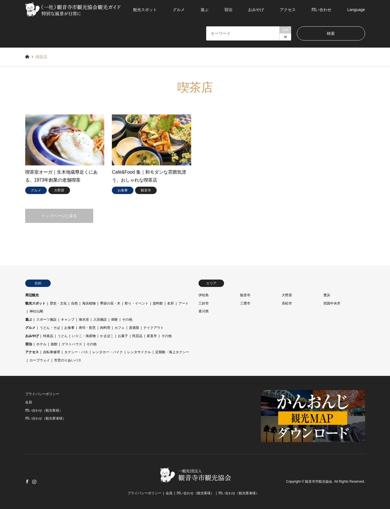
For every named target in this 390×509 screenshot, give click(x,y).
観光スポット (145, 9)
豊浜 (326, 295)
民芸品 (137, 336)
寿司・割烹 (87, 328)
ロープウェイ (39, 360)
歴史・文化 (58, 303)
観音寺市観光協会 (318, 482)
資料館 (158, 303)
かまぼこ (107, 336)
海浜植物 (89, 303)
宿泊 (228, 9)
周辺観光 (32, 295)
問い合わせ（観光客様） (44, 410)
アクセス (288, 9)
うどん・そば (50, 328)
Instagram (34, 482)
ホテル (41, 344)
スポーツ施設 (46, 319)
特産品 (48, 336)
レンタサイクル (139, 352)
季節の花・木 (110, 303)
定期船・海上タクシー (172, 352)
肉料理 (105, 328)
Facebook (27, 482)
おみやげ (256, 9)
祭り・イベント (136, 303)
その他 (127, 319)
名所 (170, 303)
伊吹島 (204, 295)
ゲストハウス (72, 344)
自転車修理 (51, 352)
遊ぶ (204, 9)
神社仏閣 (36, 311)
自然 (74, 303)
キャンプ (67, 319)
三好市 (204, 303)
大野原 (287, 295)
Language (356, 9)
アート (183, 303)
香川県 (204, 311)
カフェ (119, 328)
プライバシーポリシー (42, 394)
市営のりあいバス (67, 360)
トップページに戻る (59, 216)
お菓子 (123, 336)
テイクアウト (153, 328)
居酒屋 (134, 328)
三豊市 (245, 303)
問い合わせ (321, 9)
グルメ (179, 9)
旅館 (54, 344)
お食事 (69, 328)
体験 (114, 319)
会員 (28, 402)
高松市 (287, 303)
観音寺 (245, 295)
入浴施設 (100, 319)
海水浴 (84, 319)
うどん (62, 336)
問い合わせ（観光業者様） (45, 418)
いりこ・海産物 (84, 336)
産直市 (152, 336)
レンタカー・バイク (107, 352)
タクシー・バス (76, 352)
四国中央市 (331, 303)
